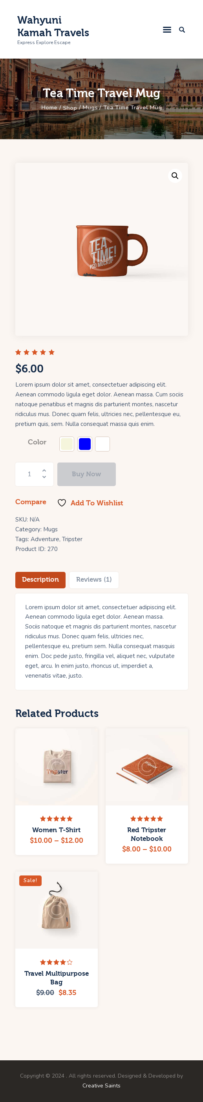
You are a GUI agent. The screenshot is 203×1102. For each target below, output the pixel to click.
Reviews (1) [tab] (94, 579)
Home (46, 108)
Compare (30, 502)
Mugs (90, 108)
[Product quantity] (34, 474)
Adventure (45, 539)
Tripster (72, 539)
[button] (175, 176)
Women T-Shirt (56, 830)
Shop (68, 107)
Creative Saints (101, 1085)
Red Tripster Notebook (146, 834)
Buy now (86, 474)
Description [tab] (40, 579)
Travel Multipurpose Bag (56, 978)
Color (37, 442)
